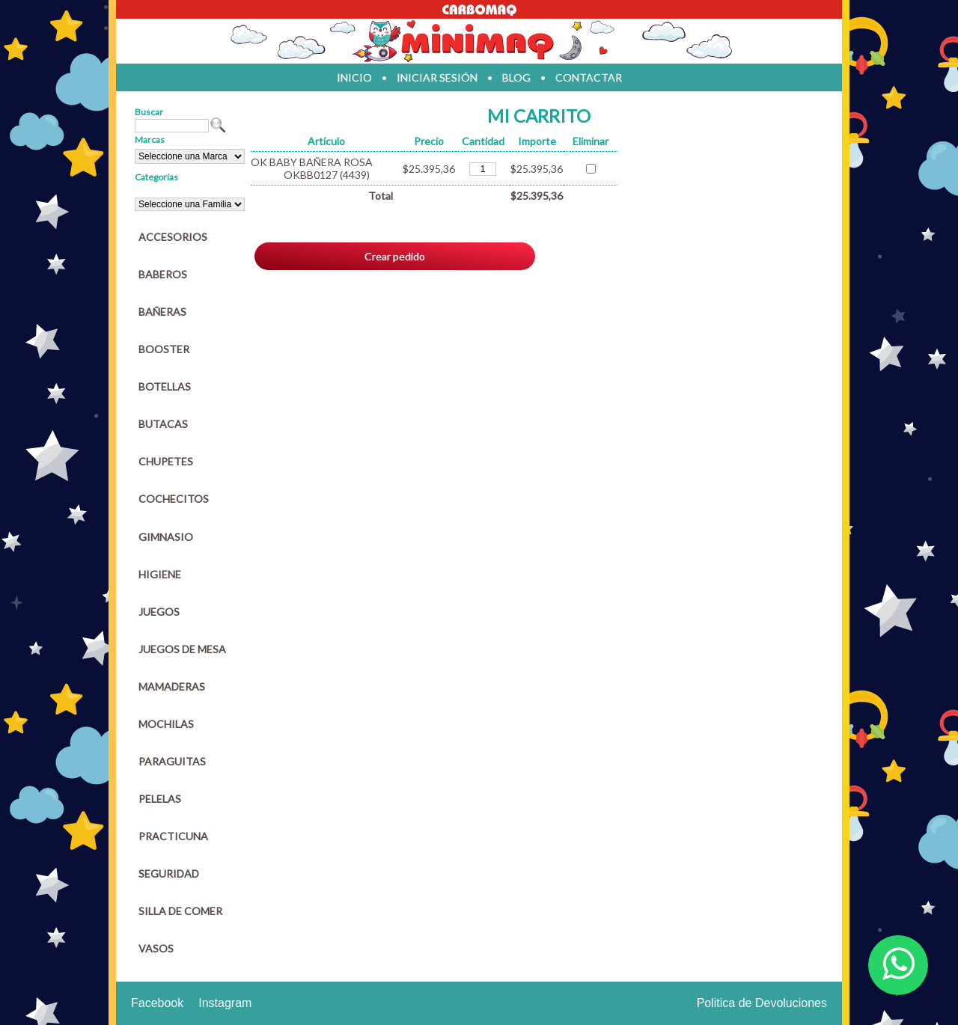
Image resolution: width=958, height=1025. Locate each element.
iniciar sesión (437, 77)
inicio (354, 77)
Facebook (157, 1003)
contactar (588, 77)
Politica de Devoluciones (762, 1003)
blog (516, 77)
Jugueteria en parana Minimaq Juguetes (479, 41)
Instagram (224, 1003)
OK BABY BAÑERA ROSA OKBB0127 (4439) (312, 168)
